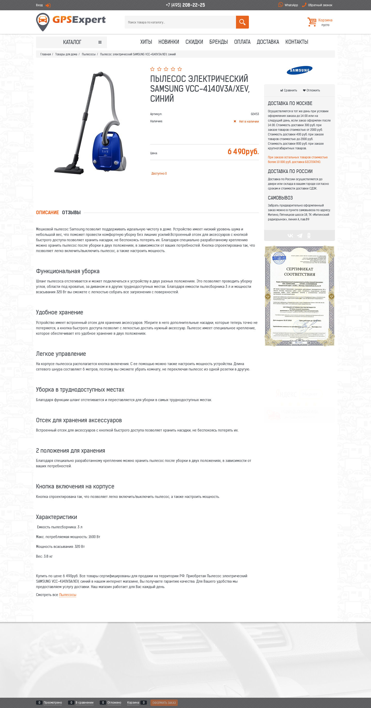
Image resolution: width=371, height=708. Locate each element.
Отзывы (71, 213)
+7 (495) (185, 5)
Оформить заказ (164, 703)
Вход (39, 5)
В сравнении (85, 703)
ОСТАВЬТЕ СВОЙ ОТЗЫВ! (299, 394)
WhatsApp (291, 5)
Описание (47, 213)
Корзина (133, 703)
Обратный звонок (320, 5)
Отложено (114, 703)
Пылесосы (67, 594)
